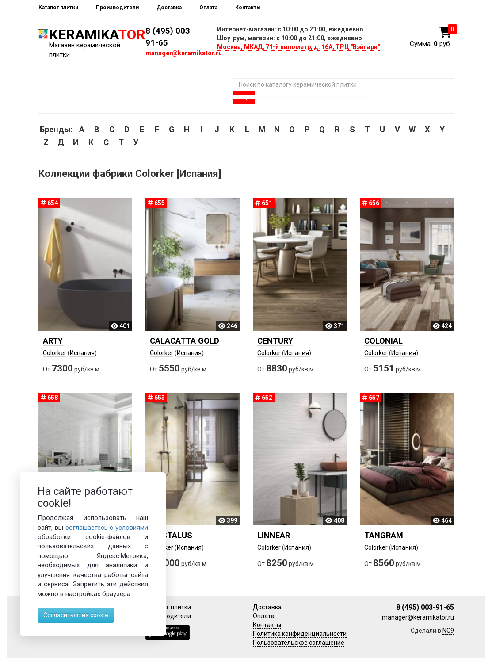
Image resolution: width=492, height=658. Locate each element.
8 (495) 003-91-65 (425, 607)
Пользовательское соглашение (298, 642)
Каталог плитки (58, 7)
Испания (82, 352)
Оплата (208, 7)
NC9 (448, 630)
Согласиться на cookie (75, 615)
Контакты (248, 7)
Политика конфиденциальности (300, 633)
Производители (117, 7)
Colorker (54, 352)
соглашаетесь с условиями (107, 528)
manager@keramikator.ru (183, 53)
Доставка (169, 7)
